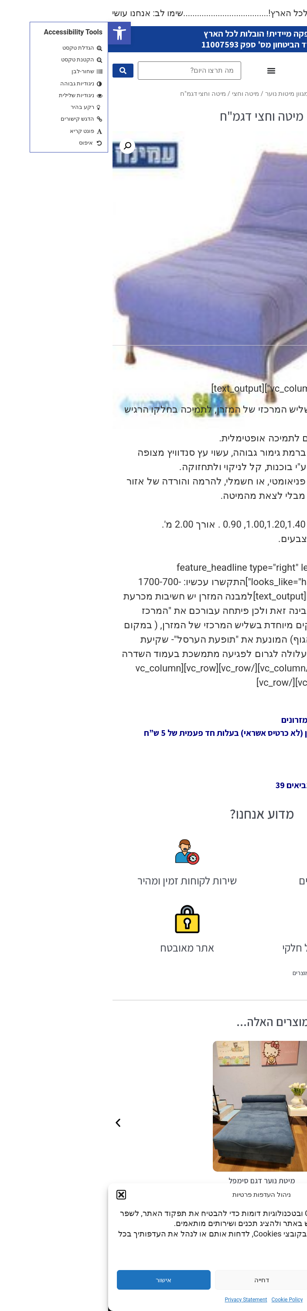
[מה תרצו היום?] (81, 70)
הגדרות (252, 1280)
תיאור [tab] (280, 336)
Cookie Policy (179, 1300)
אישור (55, 1280)
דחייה (153, 1280)
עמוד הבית (220, 94)
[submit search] (14, 71)
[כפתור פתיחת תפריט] (163, 70)
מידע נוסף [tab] (242, 336)
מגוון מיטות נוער (178, 94)
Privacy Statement (137, 1300)
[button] (11, 33)
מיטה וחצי (137, 94)
